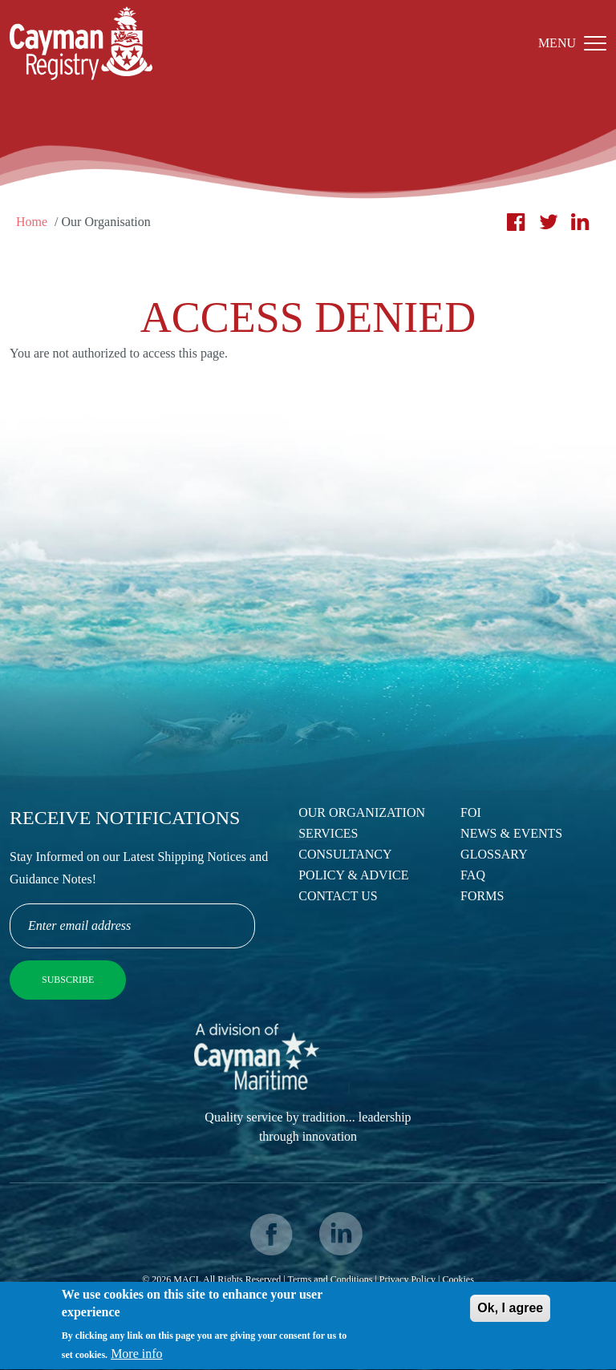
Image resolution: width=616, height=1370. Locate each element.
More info (136, 1358)
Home (31, 221)
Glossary (494, 854)
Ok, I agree (510, 1312)
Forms (482, 896)
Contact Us (337, 896)
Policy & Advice (353, 875)
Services (328, 833)
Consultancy (344, 854)
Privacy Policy (407, 1279)
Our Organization (361, 812)
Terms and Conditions (330, 1279)
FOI (470, 812)
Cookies (457, 1279)
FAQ (472, 875)
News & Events (511, 833)
